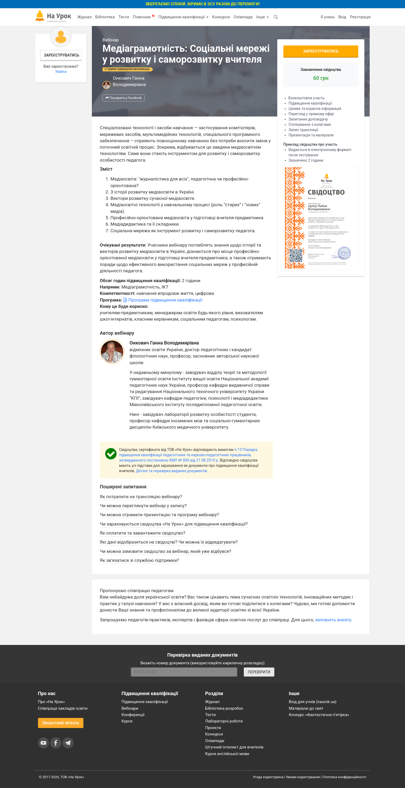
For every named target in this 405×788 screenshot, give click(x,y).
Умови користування (303, 777)
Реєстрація (360, 17)
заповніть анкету (333, 619)
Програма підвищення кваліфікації (162, 300)
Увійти (61, 72)
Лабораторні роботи (224, 721)
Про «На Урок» (51, 701)
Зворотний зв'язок (60, 722)
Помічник (144, 16)
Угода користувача (268, 777)
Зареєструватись (61, 55)
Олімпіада (243, 17)
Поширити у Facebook (123, 98)
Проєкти (213, 727)
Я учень (328, 17)
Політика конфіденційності (344, 777)
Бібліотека (105, 17)
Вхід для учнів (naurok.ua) (312, 701)
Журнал (84, 17)
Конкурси (221, 17)
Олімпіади (214, 740)
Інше (262, 17)
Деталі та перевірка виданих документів (171, 471)
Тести (123, 17)
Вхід (342, 17)
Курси (127, 721)
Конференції (133, 714)
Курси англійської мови (227, 753)
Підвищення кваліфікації (183, 17)
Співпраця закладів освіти (63, 708)
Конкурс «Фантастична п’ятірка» (319, 714)
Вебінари (130, 708)
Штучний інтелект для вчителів (234, 747)
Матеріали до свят (306, 708)
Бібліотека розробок (224, 708)
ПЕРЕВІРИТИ (259, 672)
